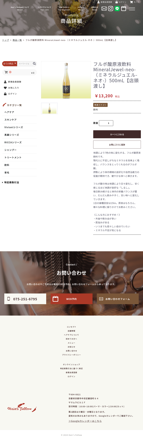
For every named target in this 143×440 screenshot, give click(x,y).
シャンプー (10, 150)
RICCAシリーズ (13, 142)
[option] (66, 80)
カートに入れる (117, 134)
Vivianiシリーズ (13, 127)
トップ (5, 39)
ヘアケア (9, 112)
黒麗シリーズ (11, 134)
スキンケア (10, 119)
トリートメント (13, 157)
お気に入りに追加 (117, 145)
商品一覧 (17, 39)
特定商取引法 (10, 182)
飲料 (6, 165)
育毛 (6, 172)
